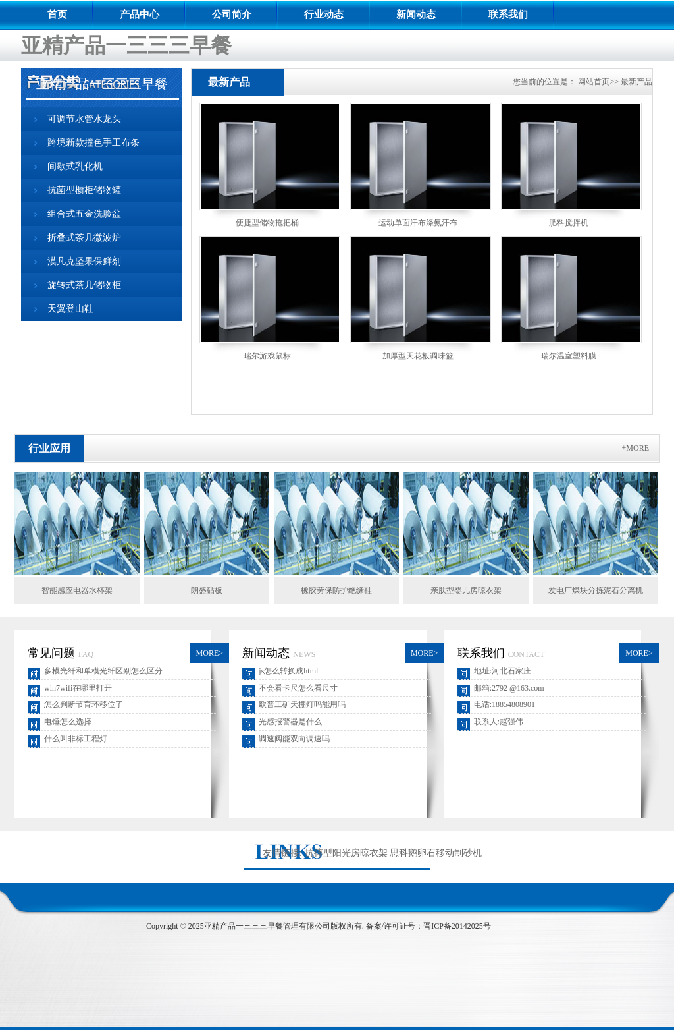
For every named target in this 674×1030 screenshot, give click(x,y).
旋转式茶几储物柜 (84, 285)
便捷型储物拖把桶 (267, 222)
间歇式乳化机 (75, 166)
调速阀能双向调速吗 (294, 738)
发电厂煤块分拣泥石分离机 (595, 590)
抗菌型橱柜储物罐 (84, 190)
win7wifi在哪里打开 (78, 688)
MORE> (209, 653)
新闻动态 (416, 14)
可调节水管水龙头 (84, 119)
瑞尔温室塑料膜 (568, 355)
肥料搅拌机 (568, 222)
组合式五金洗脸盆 (84, 214)
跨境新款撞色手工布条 (93, 143)
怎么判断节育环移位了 (83, 704)
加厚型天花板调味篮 (418, 355)
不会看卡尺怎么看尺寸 (298, 688)
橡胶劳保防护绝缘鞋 (336, 590)
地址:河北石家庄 (502, 670)
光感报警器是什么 (290, 721)
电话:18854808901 (504, 704)
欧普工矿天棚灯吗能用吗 (302, 704)
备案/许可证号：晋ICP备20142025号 (428, 925)
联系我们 (508, 14)
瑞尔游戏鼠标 (267, 355)
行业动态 (324, 14)
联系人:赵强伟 (498, 721)
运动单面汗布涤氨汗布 (417, 222)
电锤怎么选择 (67, 721)
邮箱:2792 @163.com (509, 688)
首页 (57, 14)
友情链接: (282, 853)
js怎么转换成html (288, 670)
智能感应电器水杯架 (77, 590)
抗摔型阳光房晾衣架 (346, 853)
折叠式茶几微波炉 (84, 238)
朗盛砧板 (206, 590)
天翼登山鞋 (70, 309)
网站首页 (593, 81)
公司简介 (231, 14)
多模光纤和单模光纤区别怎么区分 (103, 670)
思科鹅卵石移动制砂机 (436, 853)
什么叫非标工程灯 (75, 738)
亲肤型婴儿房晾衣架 (466, 590)
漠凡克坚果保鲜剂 (84, 261)
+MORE (635, 448)
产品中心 (139, 14)
